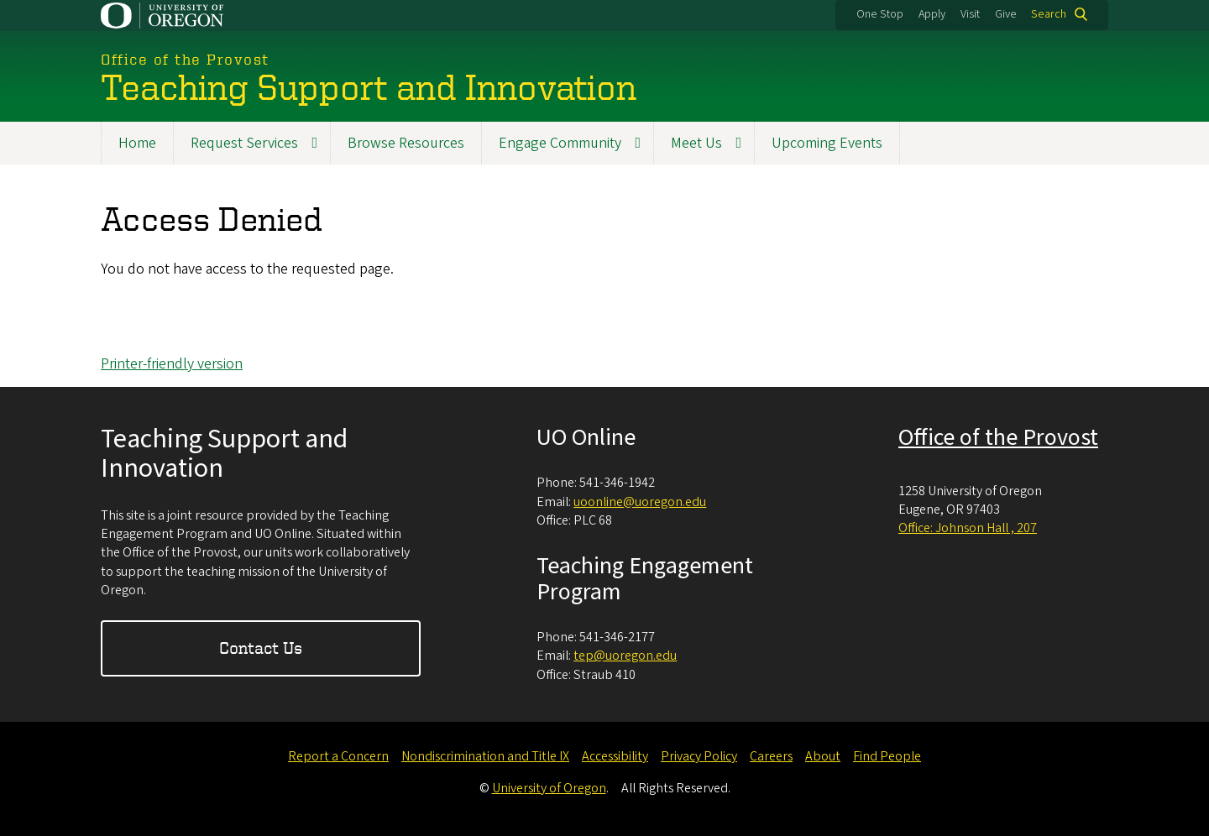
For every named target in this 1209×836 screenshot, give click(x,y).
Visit (970, 14)
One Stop (879, 14)
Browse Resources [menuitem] (406, 143)
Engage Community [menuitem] (560, 143)
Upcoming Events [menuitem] (827, 143)
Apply (932, 14)
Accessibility (615, 756)
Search (1048, 14)
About (822, 756)
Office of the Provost (998, 437)
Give (1006, 14)
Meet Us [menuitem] (696, 143)
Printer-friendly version (172, 363)
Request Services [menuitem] (244, 143)
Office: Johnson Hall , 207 (967, 528)
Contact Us (260, 647)
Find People (887, 756)
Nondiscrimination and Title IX (485, 756)
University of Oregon (549, 788)
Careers (771, 756)
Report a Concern (338, 756)
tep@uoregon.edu (625, 655)
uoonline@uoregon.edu (639, 502)
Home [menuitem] (137, 143)
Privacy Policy (699, 756)
